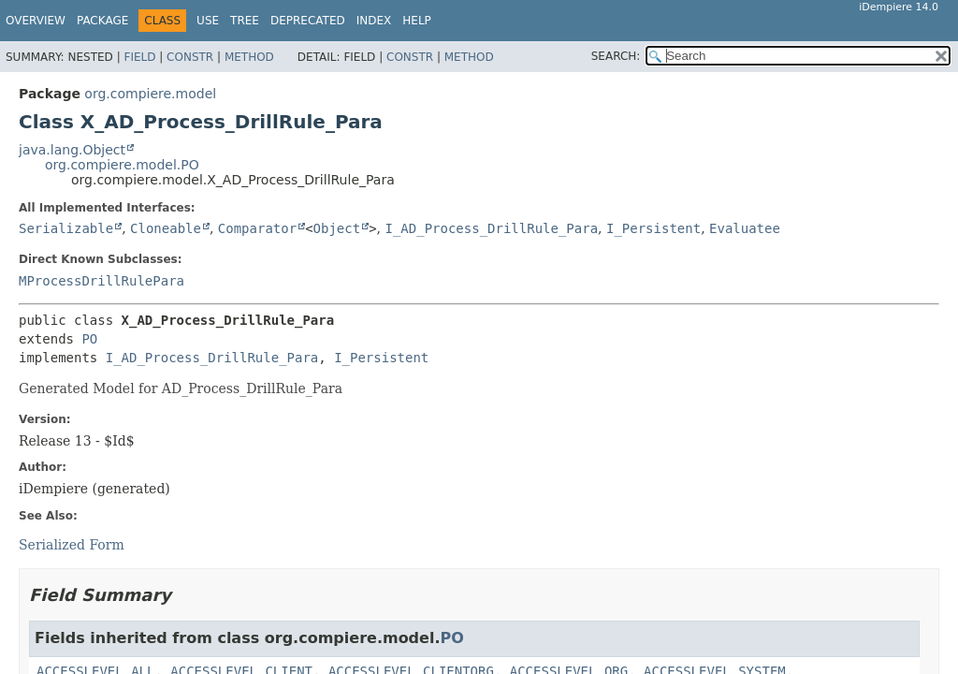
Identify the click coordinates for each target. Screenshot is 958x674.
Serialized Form (71, 544)
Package (102, 20)
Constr (190, 57)
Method (249, 57)
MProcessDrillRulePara (101, 280)
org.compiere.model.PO (122, 164)
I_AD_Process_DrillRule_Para (491, 228)
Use (207, 20)
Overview (35, 20)
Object (337, 228)
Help (416, 20)
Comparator (257, 228)
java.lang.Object (72, 149)
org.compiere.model (150, 93)
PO (89, 338)
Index (374, 20)
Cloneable (165, 228)
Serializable (66, 228)
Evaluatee (744, 228)
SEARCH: (616, 56)
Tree (244, 20)
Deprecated (307, 20)
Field (139, 57)
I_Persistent (653, 228)
